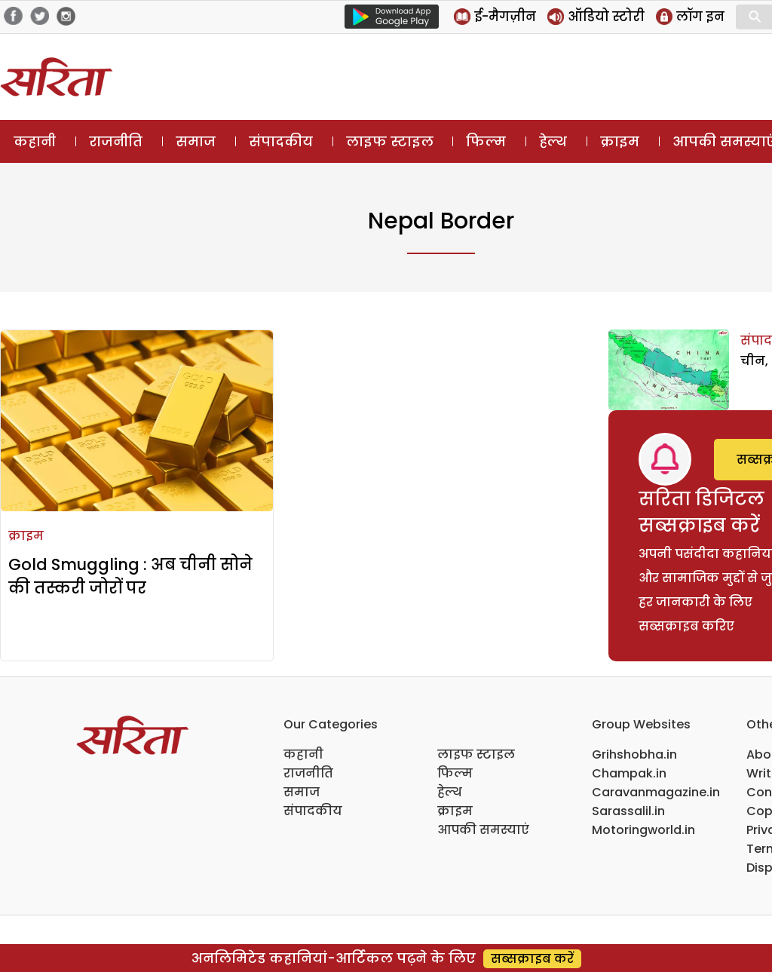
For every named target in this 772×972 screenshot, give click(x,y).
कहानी (35, 141)
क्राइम (619, 141)
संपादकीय (281, 141)
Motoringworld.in (643, 830)
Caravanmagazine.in (656, 792)
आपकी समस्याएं (483, 830)
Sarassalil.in (628, 811)
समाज (196, 141)
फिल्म (486, 141)
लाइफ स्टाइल (389, 141)
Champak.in (629, 773)
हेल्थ (553, 141)
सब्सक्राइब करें (532, 958)
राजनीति (115, 141)
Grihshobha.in (634, 754)
